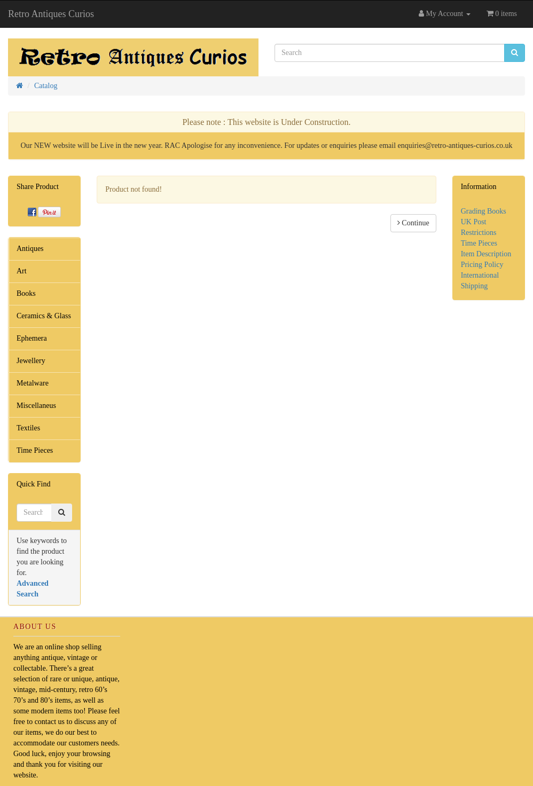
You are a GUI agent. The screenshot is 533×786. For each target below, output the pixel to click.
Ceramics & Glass (44, 316)
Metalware (33, 383)
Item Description (486, 254)
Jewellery (31, 361)
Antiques (30, 249)
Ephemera (32, 338)
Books (26, 293)
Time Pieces (35, 450)
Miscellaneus (36, 406)
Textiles (28, 428)
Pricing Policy (482, 265)
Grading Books (483, 211)
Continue (413, 223)
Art (22, 271)
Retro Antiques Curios (51, 14)
